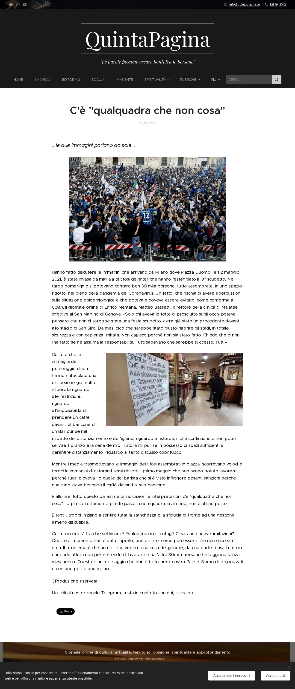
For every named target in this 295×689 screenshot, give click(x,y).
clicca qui (184, 592)
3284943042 (278, 4)
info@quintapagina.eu (244, 4)
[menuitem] (21, 79)
